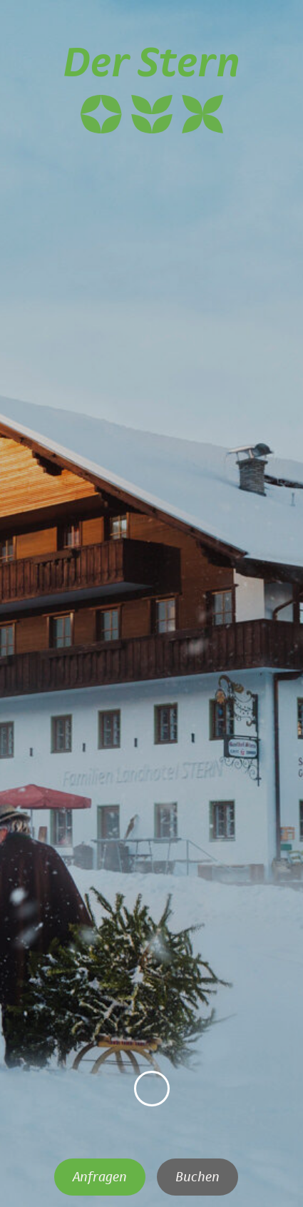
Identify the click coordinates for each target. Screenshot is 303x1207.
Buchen (197, 1177)
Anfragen (100, 1177)
